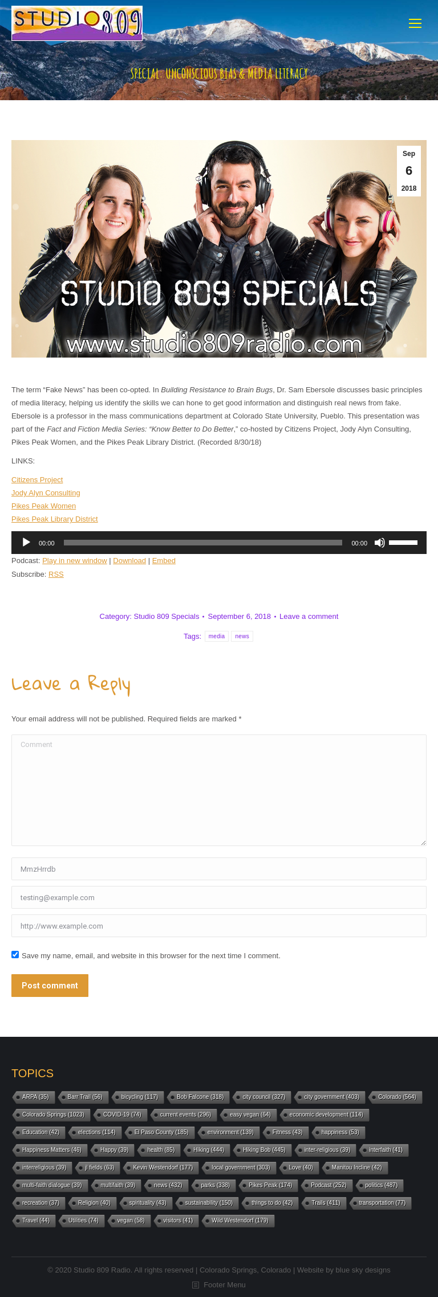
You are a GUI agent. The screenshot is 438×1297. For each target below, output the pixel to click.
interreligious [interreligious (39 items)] (44, 1167)
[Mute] (380, 542)
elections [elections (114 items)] (97, 1132)
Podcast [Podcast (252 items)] (328, 1185)
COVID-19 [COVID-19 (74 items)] (122, 1114)
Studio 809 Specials (167, 616)
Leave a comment (308, 616)
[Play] (26, 542)
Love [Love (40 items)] (301, 1167)
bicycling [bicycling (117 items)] (139, 1097)
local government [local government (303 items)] (241, 1167)
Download (129, 560)
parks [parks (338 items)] (215, 1185)
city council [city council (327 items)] (263, 1097)
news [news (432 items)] (168, 1185)
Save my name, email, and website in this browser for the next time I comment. (151, 955)
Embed (164, 560)
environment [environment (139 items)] (231, 1132)
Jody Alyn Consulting (45, 493)
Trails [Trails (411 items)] (325, 1203)
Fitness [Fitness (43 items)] (288, 1132)
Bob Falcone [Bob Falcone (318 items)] (200, 1097)
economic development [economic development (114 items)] (326, 1114)
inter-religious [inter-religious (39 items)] (328, 1150)
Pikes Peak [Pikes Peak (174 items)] (270, 1185)
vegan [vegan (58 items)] (131, 1220)
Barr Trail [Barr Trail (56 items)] (85, 1097)
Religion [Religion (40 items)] (94, 1203)
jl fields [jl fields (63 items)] (99, 1167)
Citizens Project (37, 479)
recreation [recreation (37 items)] (40, 1203)
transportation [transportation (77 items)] (382, 1203)
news (242, 636)
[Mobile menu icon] (415, 23)
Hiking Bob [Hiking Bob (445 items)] (264, 1150)
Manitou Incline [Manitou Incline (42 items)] (357, 1167)
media (217, 636)
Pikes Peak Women (43, 506)
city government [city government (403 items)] (331, 1097)
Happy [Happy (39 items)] (114, 1150)
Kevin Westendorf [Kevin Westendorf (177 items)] (163, 1167)
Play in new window (74, 560)
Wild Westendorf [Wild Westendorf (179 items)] (240, 1220)
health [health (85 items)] (161, 1150)
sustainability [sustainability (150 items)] (209, 1203)
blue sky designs (363, 1270)
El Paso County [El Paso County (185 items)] (162, 1132)
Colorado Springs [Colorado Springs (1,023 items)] (53, 1114)
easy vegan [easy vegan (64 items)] (250, 1114)
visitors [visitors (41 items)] (178, 1220)
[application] (219, 542)
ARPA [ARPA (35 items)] (35, 1097)
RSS (56, 574)
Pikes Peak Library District (54, 519)
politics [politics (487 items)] (382, 1185)
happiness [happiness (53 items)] (340, 1132)
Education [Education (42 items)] (40, 1132)
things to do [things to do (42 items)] (272, 1203)
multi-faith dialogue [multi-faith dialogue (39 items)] (52, 1185)
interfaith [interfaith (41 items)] (386, 1150)
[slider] (203, 542)
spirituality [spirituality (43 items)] (148, 1203)
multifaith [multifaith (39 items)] (118, 1185)
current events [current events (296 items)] (186, 1114)
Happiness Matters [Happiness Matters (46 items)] (52, 1150)
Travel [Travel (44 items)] (36, 1220)
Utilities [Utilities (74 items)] (83, 1220)
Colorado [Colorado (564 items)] (397, 1097)
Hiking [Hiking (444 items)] (208, 1150)
